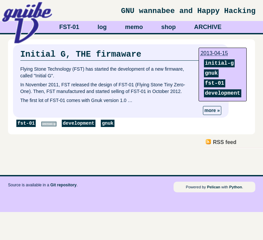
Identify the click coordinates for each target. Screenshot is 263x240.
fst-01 (214, 83)
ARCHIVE (208, 26)
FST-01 (69, 26)
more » (212, 110)
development (222, 93)
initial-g (219, 63)
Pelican (213, 187)
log (101, 26)
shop (168, 26)
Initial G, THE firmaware (81, 54)
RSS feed (224, 142)
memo (134, 26)
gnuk (211, 73)
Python (235, 187)
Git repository (63, 185)
